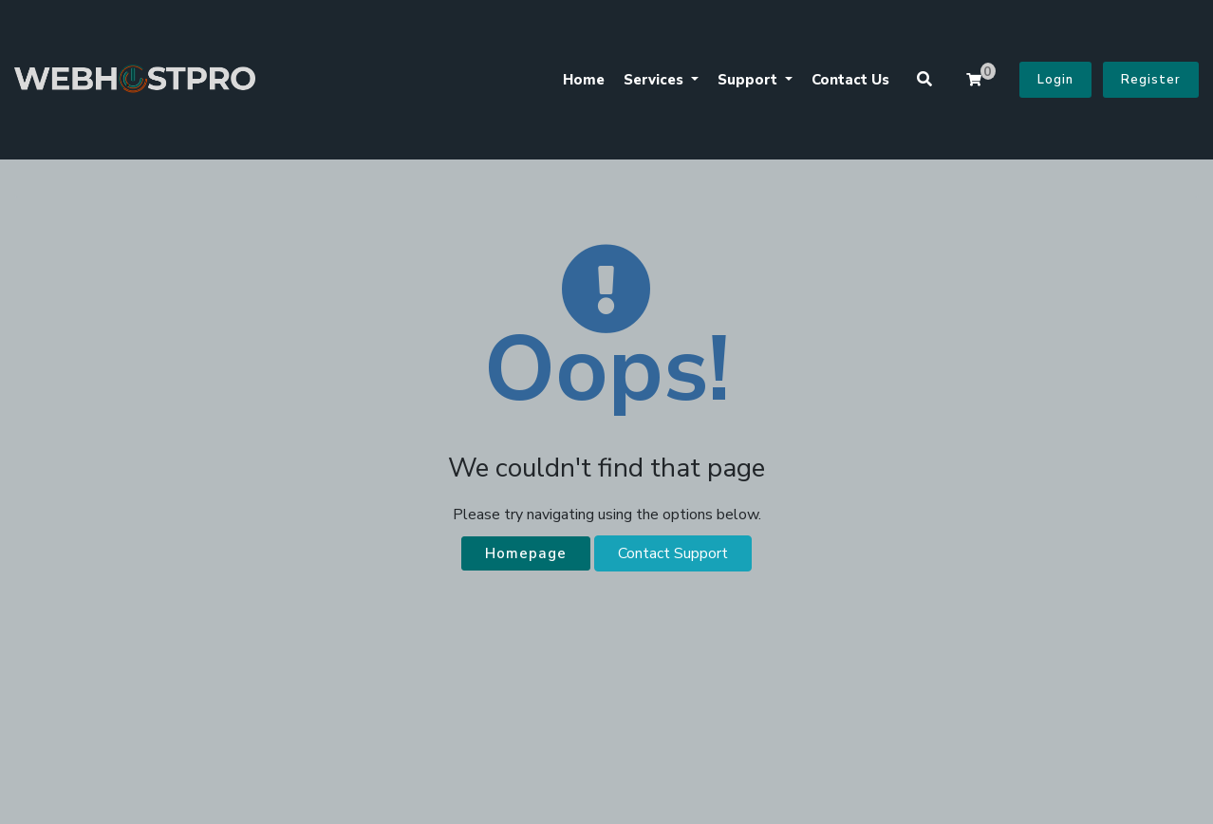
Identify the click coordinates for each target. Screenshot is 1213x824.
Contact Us (850, 79)
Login (1055, 79)
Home (584, 79)
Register (1151, 79)
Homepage (526, 553)
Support (749, 79)
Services (655, 79)
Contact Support (673, 553)
